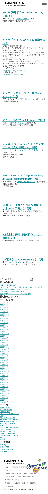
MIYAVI (3, 425)
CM (1, 416)
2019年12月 (4, 332)
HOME (7, 467)
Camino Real (5, 412)
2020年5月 (4, 320)
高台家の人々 (26, 99)
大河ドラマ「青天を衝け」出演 (12, 292)
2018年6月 (4, 358)
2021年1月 (4, 312)
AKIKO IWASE (5, 408)
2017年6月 (4, 378)
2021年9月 (4, 303)
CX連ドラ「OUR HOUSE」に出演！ (23, 259)
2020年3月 (4, 325)
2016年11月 (4, 391)
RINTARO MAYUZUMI (12, 483)
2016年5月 (4, 398)
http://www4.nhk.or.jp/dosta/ (13, 74)
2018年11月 (4, 351)
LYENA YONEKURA (29, 483)
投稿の (4, 447)
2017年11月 (4, 369)
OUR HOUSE (14, 262)
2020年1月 (4, 329)
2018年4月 (4, 362)
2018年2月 (4, 367)
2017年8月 (4, 373)
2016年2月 (4, 402)
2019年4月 (4, 340)
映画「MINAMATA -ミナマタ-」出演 (14, 289)
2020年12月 (4, 314)
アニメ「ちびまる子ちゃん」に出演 (23, 120)
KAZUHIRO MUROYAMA (9, 420)
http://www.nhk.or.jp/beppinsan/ (14, 70)
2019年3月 (4, 343)
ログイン (3, 445)
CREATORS (25, 467)
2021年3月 (4, 309)
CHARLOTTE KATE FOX (9, 414)
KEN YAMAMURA (7, 422)
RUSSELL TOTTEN (7, 431)
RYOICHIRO (9, 486)
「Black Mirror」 (22, 19)
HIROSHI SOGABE (7, 418)
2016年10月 (4, 393)
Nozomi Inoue (5, 429)
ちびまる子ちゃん (16, 123)
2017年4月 (4, 382)
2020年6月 (4, 318)
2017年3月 (4, 384)
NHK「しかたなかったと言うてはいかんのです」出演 (21, 287)
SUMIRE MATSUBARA (9, 435)
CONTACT (8, 470)
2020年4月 (4, 323)
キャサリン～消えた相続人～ (29, 150)
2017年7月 (4, 376)
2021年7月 (4, 307)
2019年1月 (4, 347)
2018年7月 (4, 356)
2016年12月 (4, 389)
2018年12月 (4, 349)
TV (1, 437)
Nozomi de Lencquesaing (9, 427)
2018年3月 (4, 365)
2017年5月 (4, 380)
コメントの (6, 449)
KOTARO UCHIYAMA (8, 423)
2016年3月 (4, 400)
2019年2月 (4, 345)
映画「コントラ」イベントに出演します (15, 294)
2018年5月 (4, 360)
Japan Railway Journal (26, 182)
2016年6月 (4, 396)
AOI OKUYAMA (6, 410)
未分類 (2, 439)
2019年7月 (4, 336)
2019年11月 (4, 334)
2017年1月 (4, 387)
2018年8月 (4, 354)
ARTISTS (15, 467)
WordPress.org (5, 451)
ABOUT (34, 467)
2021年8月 (4, 305)
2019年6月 (4, 338)
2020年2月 (4, 327)
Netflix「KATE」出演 (8, 285)
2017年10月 (4, 371)
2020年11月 (4, 316)
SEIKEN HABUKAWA (8, 433)
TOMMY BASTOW (11, 480)
